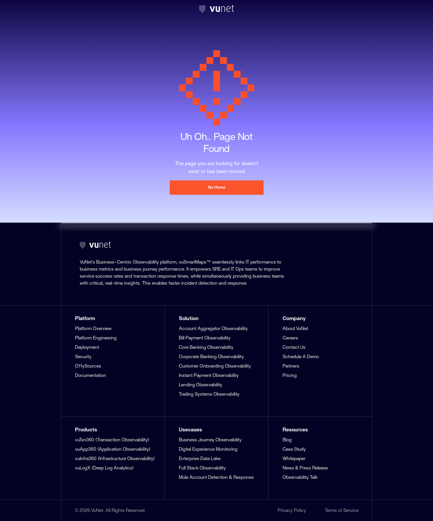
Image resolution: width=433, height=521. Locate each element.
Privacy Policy (292, 510)
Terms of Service (341, 510)
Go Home (216, 187)
